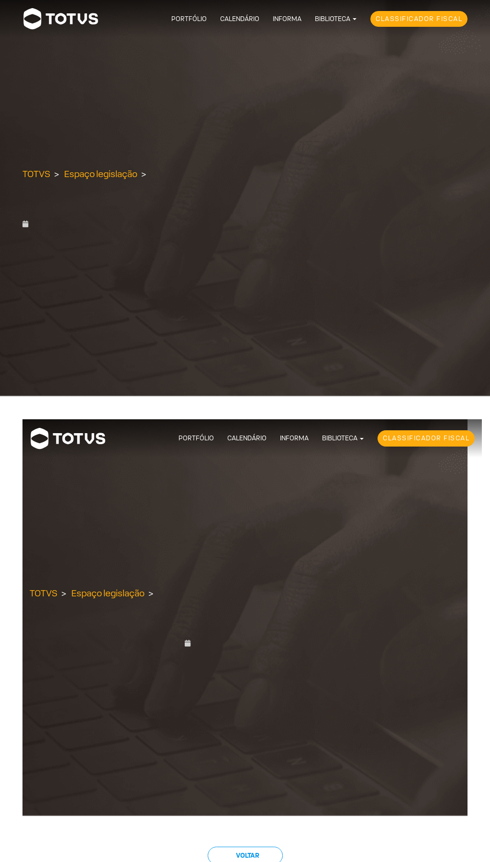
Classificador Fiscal (419, 18)
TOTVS (36, 174)
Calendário (239, 18)
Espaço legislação (100, 174)
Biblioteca (332, 18)
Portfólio (189, 18)
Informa (287, 18)
